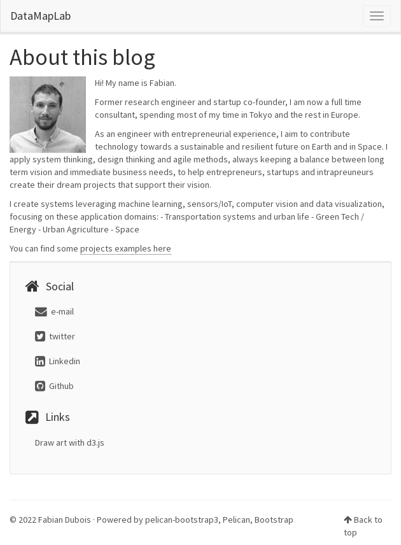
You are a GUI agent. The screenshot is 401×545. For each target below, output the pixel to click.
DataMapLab (40, 15)
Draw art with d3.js (69, 442)
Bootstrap (274, 519)
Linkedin (57, 361)
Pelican (236, 519)
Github (54, 386)
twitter (55, 336)
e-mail (54, 311)
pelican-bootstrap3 (181, 519)
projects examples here (125, 248)
